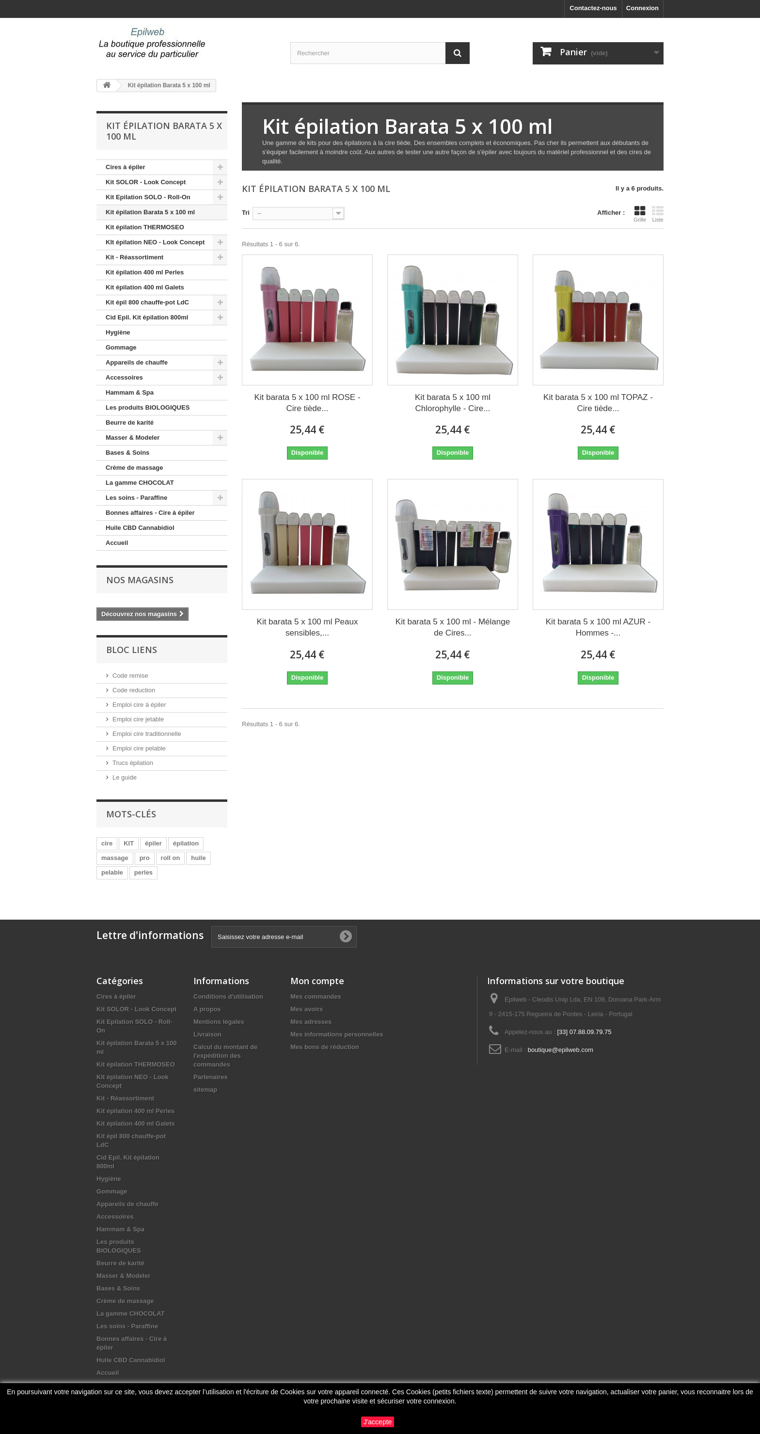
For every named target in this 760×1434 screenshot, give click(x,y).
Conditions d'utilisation (228, 996)
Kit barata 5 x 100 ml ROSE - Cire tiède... (307, 403)
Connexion (642, 8)
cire (106, 843)
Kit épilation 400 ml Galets (145, 287)
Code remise (130, 675)
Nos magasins (140, 580)
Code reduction (133, 690)
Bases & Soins (127, 452)
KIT (129, 843)
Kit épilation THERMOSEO (145, 227)
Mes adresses (311, 1021)
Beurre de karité (130, 422)
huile (198, 857)
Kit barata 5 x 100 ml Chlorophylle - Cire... (453, 403)
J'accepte (378, 1422)
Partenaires (210, 1077)
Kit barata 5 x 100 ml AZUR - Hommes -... (598, 627)
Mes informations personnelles (336, 1034)
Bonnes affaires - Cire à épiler (150, 512)
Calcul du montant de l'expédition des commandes (225, 1055)
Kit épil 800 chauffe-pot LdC (147, 302)
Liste (658, 214)
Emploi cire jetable (138, 719)
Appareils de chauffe (137, 362)
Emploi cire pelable (139, 748)
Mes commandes (315, 996)
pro (145, 857)
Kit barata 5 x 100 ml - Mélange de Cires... (453, 627)
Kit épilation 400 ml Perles (145, 272)
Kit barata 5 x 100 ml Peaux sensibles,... (307, 627)
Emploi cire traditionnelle (146, 733)
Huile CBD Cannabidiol (140, 527)
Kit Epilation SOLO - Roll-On (148, 197)
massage (114, 857)
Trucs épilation (132, 762)
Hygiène (118, 332)
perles (143, 872)
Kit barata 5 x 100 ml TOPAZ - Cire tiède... (598, 403)
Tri (246, 212)
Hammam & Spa (130, 392)
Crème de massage (134, 467)
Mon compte (317, 981)
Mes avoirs (306, 1009)
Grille (639, 214)
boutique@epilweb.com (560, 1049)
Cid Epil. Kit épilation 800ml (147, 317)
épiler (153, 843)
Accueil (117, 542)
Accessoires (124, 377)
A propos (207, 1009)
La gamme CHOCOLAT (140, 482)
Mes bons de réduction (324, 1047)
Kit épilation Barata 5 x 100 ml (150, 212)
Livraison (207, 1034)
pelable (112, 872)
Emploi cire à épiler (139, 704)
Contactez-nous (593, 8)
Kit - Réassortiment (134, 257)
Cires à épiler (125, 167)
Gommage (121, 347)
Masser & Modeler (132, 437)
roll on (170, 857)
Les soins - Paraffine (136, 497)
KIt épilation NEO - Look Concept (155, 242)
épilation (186, 843)
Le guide (124, 777)
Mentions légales (218, 1021)
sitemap (205, 1089)
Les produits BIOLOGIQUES (148, 407)
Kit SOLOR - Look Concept (146, 182)
